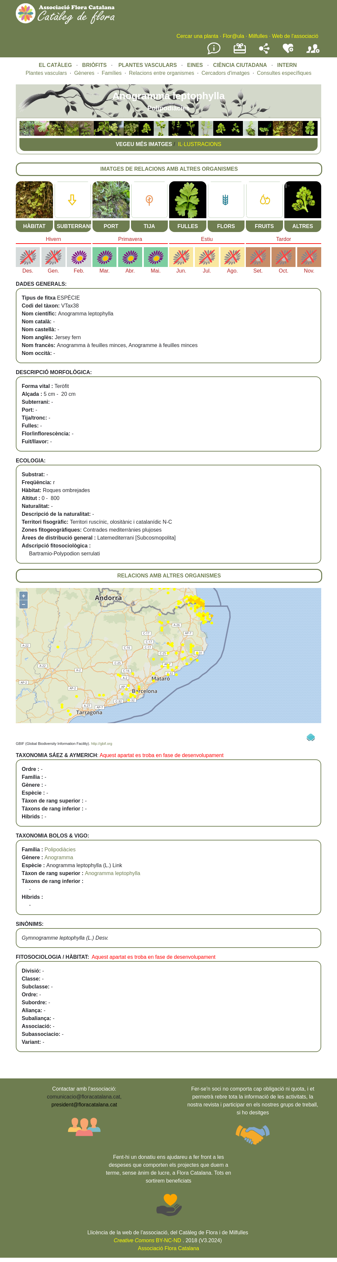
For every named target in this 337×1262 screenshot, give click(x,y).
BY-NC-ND (147, 1240)
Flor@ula (233, 36)
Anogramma (58, 857)
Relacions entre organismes (161, 73)
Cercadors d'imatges (225, 73)
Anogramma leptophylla (112, 873)
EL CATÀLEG (55, 65)
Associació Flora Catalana (168, 1248)
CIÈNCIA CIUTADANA (240, 65)
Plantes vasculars (46, 73)
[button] (26, 134)
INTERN (287, 65)
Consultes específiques (284, 73)
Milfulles (258, 36)
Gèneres (84, 73)
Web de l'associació (295, 36)
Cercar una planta (197, 36)
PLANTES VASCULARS (147, 65)
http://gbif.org (101, 744)
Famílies (111, 73)
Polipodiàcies (59, 849)
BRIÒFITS (95, 65)
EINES (195, 65)
